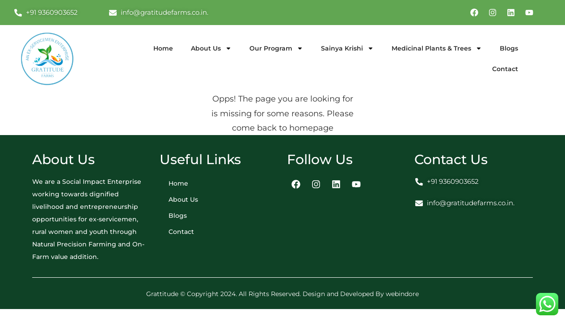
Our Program (276, 48)
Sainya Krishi (347, 48)
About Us (211, 48)
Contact (505, 69)
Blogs (509, 48)
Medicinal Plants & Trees (437, 48)
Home (163, 48)
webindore (402, 294)
